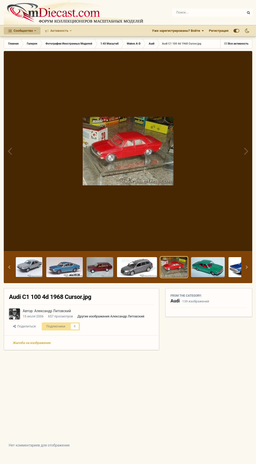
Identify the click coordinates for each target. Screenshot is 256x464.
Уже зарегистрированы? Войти (178, 31)
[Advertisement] (128, 400)
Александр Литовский (52, 311)
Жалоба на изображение (32, 343)
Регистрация (218, 31)
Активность (59, 31)
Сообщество (23, 31)
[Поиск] (199, 12)
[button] (9, 267)
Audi (175, 300)
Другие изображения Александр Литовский (111, 316)
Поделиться (24, 326)
